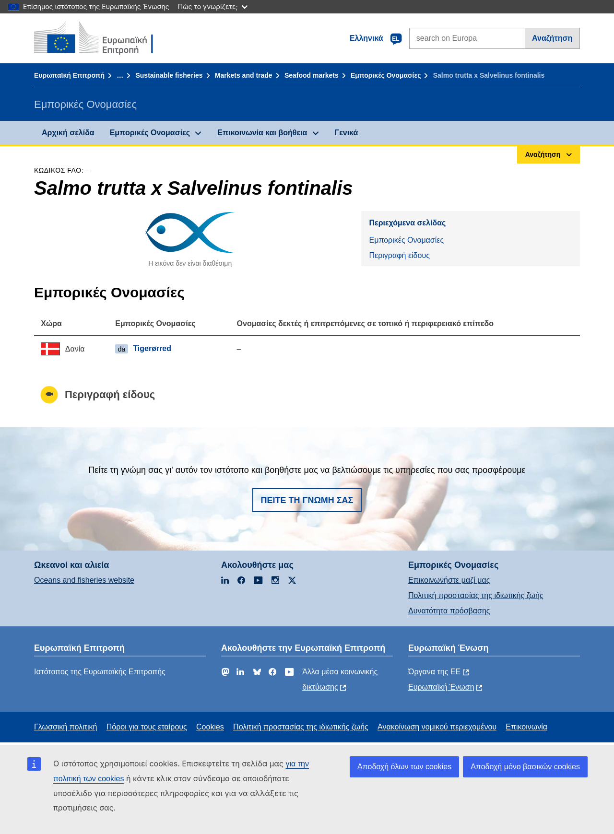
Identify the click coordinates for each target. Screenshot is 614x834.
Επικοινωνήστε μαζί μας (449, 580)
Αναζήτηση (552, 38)
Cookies (210, 727)
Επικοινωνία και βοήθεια (262, 133)
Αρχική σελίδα (68, 133)
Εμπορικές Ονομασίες (386, 75)
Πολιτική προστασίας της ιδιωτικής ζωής (475, 595)
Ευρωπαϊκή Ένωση (441, 687)
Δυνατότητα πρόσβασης (449, 611)
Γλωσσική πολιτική (65, 727)
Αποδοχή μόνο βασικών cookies (525, 767)
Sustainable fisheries (168, 75)
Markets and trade (243, 75)
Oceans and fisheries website (84, 580)
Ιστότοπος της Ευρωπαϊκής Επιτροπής (99, 672)
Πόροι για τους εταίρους (146, 727)
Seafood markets (311, 75)
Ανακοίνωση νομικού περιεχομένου (437, 727)
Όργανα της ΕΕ (434, 672)
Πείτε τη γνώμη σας (307, 500)
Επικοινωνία (526, 727)
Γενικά (346, 133)
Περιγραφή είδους (399, 255)
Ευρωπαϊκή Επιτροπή (69, 75)
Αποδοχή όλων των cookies (404, 767)
